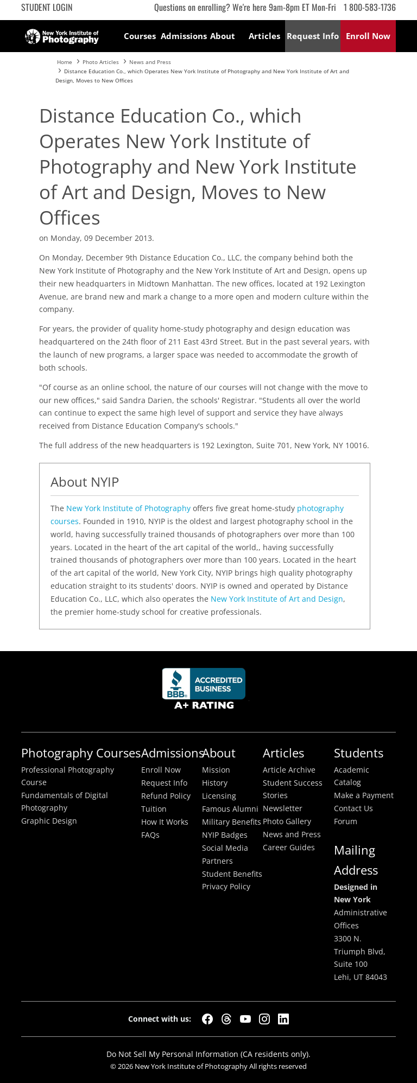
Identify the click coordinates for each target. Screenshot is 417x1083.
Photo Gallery (287, 821)
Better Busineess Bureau (205, 691)
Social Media (225, 848)
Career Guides (289, 847)
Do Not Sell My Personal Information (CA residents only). (208, 1054)
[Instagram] (264, 1019)
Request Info (164, 783)
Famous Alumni (230, 809)
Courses (140, 35)
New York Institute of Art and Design (277, 599)
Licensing (219, 796)
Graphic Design (49, 821)
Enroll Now (161, 770)
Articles (264, 35)
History (215, 783)
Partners (217, 861)
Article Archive (289, 770)
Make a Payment (364, 795)
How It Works (164, 822)
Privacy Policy (226, 886)
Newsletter (282, 808)
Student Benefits (232, 874)
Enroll (368, 35)
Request (313, 35)
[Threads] (226, 1019)
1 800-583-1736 (370, 7)
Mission (216, 770)
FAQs (150, 835)
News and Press (292, 834)
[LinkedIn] (283, 1019)
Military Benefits (231, 822)
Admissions (182, 35)
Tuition (154, 809)
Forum (345, 821)
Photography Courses (81, 753)
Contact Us (353, 808)
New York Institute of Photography (128, 508)
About (222, 35)
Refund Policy (166, 796)
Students (358, 753)
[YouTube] (245, 1019)
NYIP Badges (225, 835)
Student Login (46, 7)
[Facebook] (207, 1019)
